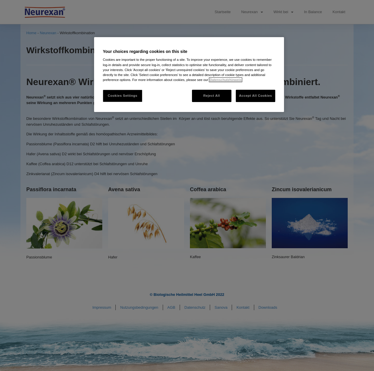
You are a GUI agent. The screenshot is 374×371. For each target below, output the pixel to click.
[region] (189, 74)
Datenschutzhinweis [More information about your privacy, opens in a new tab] (225, 80)
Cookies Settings (122, 95)
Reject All (211, 95)
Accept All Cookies (255, 95)
